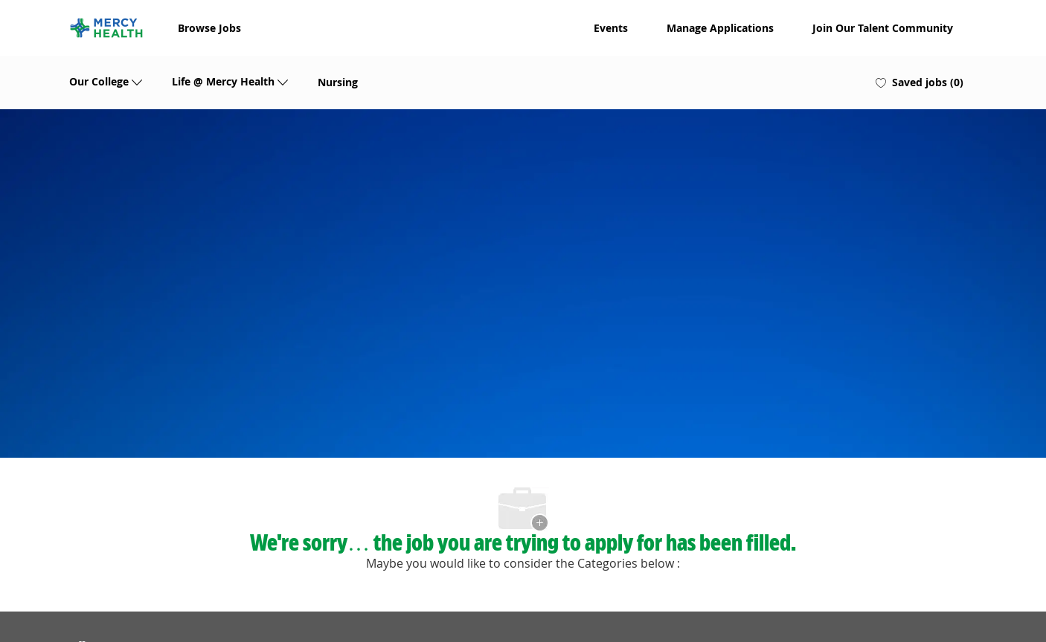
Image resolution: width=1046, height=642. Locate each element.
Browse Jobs (209, 28)
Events (611, 28)
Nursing (338, 82)
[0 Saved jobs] (919, 82)
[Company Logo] (106, 28)
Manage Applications (720, 28)
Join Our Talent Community (882, 28)
